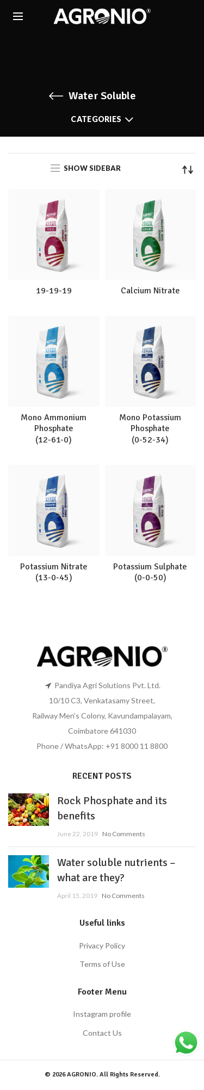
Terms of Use (102, 964)
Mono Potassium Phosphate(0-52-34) (150, 429)
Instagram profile (102, 1013)
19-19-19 (54, 290)
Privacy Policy (102, 945)
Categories (96, 119)
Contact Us (102, 1032)
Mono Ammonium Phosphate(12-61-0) (53, 429)
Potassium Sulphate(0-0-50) (150, 572)
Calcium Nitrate (150, 290)
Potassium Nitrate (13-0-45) (54, 572)
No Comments (123, 834)
